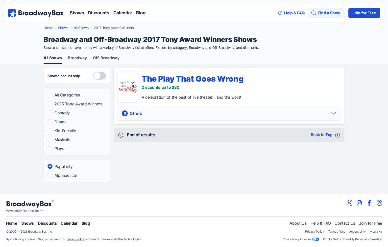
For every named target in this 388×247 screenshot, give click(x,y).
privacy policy (76, 239)
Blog (141, 12)
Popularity (63, 166)
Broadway (77, 58)
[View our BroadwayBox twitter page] (349, 203)
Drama (60, 121)
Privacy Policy (314, 231)
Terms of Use (336, 231)
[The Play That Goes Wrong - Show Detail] (128, 87)
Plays (59, 148)
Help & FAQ (321, 223)
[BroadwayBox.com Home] (36, 13)
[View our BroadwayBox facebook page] (369, 203)
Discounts (98, 12)
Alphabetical (65, 175)
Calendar (122, 12)
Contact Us (345, 223)
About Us (298, 223)
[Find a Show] (326, 13)
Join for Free (364, 12)
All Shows (81, 28)
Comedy (62, 112)
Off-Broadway (106, 58)
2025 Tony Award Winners (78, 103)
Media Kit (376, 231)
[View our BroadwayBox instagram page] (359, 203)
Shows (77, 12)
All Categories (67, 95)
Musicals (62, 139)
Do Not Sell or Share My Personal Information (352, 239)
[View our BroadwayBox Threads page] (379, 203)
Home (48, 28)
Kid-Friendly (65, 130)
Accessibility (357, 231)
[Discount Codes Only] (99, 76)
